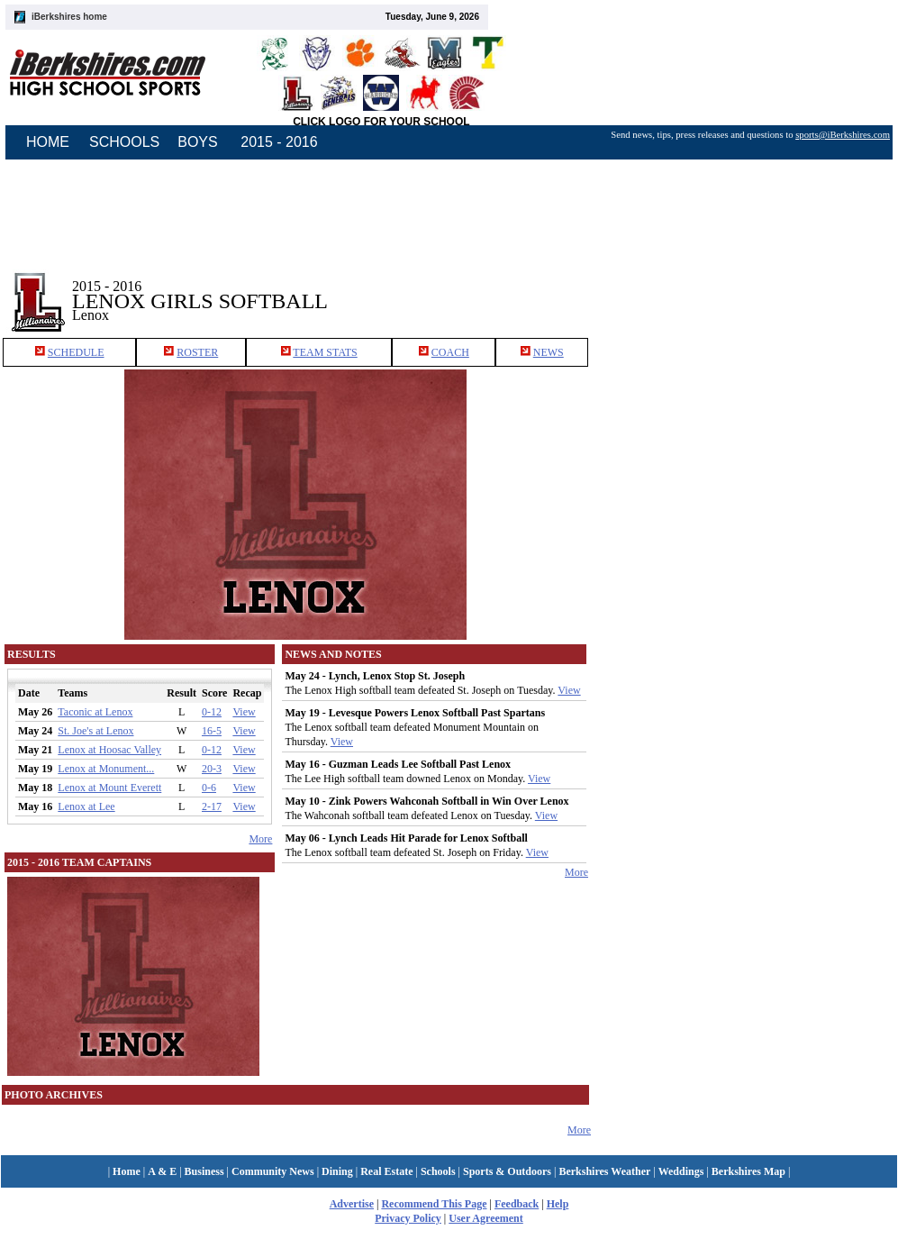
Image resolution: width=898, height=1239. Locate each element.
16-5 (212, 730)
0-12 (212, 712)
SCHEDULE (76, 352)
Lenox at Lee (86, 806)
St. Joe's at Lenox (95, 730)
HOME (47, 142)
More (260, 839)
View (243, 712)
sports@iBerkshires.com (842, 135)
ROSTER (197, 352)
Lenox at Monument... (106, 768)
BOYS (197, 142)
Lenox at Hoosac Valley (109, 749)
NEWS (548, 352)
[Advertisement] (744, 287)
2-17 (212, 806)
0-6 (209, 787)
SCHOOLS (124, 142)
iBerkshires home (69, 17)
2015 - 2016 (278, 142)
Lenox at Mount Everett (109, 787)
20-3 (212, 768)
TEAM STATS (325, 352)
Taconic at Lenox (95, 712)
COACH (450, 352)
